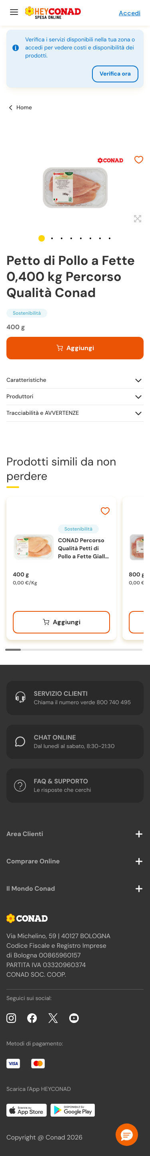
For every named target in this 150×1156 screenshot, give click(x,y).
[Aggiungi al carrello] (75, 348)
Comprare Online (33, 861)
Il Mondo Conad (30, 888)
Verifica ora (115, 74)
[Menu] (13, 13)
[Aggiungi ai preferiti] (139, 161)
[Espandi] (137, 219)
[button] (41, 238)
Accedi (129, 13)
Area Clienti (24, 834)
